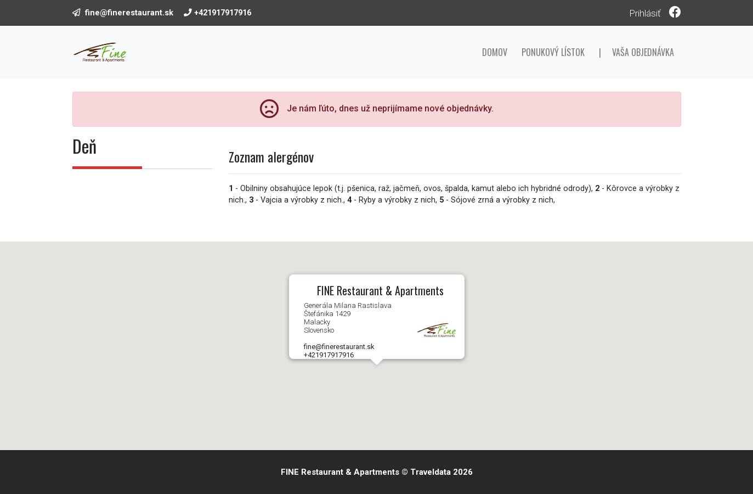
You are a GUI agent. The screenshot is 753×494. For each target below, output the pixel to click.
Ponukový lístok (553, 52)
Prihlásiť (645, 13)
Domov (494, 52)
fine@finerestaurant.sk (129, 13)
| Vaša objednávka (636, 52)
